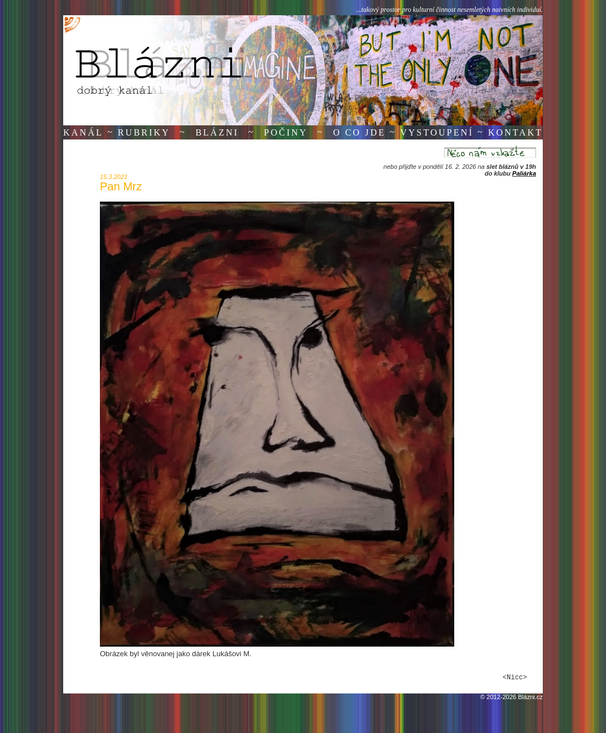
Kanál (83, 132)
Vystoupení (436, 132)
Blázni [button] (217, 132)
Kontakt (515, 132)
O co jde (359, 132)
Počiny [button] (286, 132)
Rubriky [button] (144, 132)
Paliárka (524, 173)
